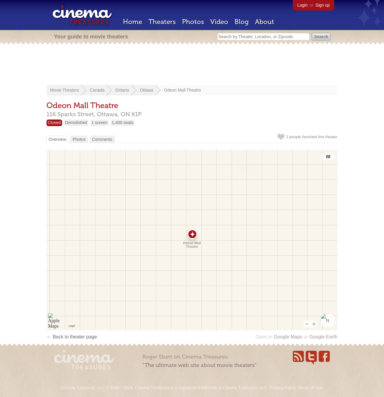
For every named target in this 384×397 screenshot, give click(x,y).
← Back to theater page (71, 336)
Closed (54, 122)
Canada (97, 90)
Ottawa (146, 90)
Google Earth (323, 336)
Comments (102, 139)
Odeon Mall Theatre (182, 90)
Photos (193, 22)
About (264, 22)
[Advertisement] (192, 65)
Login (302, 5)
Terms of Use (310, 387)
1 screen (100, 122)
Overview (57, 139)
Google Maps (288, 336)
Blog (242, 22)
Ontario (122, 90)
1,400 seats (122, 122)
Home (132, 22)
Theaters (162, 22)
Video (219, 22)
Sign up (323, 5)
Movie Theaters (64, 90)
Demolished (76, 122)
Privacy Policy (282, 387)
